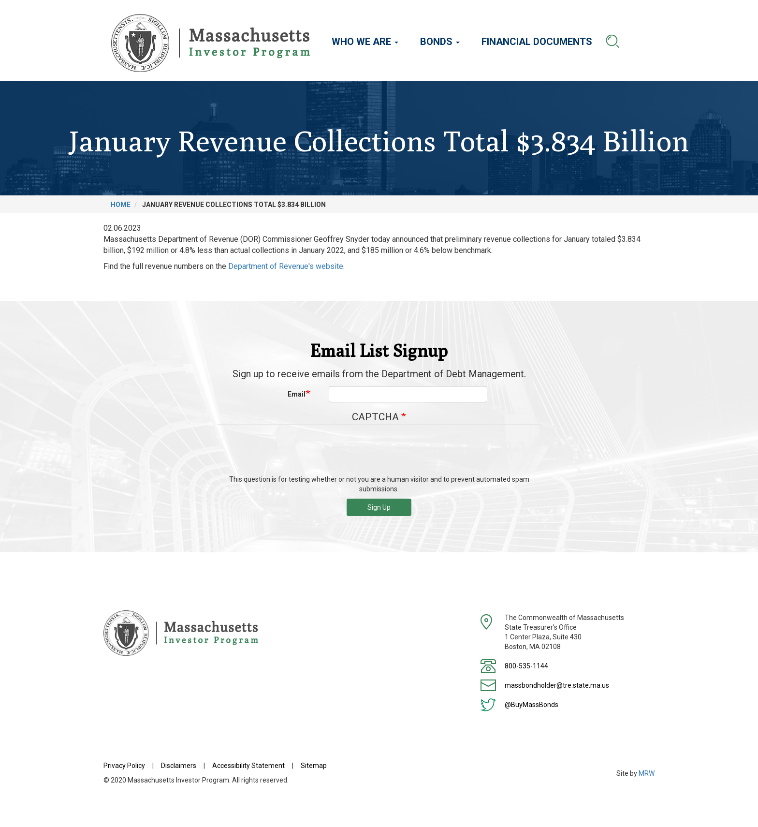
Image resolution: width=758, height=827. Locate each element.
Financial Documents (536, 41)
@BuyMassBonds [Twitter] (531, 705)
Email (297, 394)
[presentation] (379, 453)
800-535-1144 (526, 666)
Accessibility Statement (248, 765)
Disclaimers (178, 765)
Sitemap (314, 765)
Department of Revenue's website (285, 266)
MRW (647, 773)
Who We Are (365, 41)
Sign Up (379, 507)
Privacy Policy (124, 765)
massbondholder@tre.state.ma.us (557, 685)
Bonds (440, 41)
